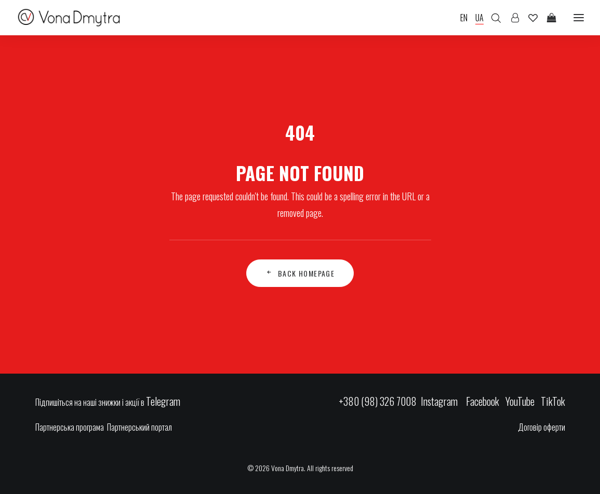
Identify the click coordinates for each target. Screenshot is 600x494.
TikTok (553, 401)
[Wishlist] (528, 17)
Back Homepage (300, 273)
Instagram (440, 401)
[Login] (510, 17)
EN (464, 17)
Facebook (482, 401)
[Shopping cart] (547, 17)
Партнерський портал (139, 427)
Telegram (163, 401)
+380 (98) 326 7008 (378, 401)
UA (479, 17)
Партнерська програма (69, 427)
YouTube (520, 401)
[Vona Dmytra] (69, 18)
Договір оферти (541, 427)
